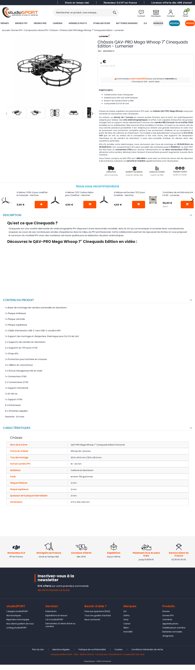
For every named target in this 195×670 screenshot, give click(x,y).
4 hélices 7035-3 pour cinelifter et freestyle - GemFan (32, 194)
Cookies (119, 649)
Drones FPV (21, 23)
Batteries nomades (127, 23)
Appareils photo (78, 23)
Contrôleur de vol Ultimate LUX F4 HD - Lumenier (178, 194)
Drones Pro (40, 23)
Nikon (126, 628)
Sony (125, 619)
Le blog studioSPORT (16, 628)
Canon (126, 624)
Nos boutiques (13, 615)
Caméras (57, 23)
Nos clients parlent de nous (20, 624)
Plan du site (38, 649)
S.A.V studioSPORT (54, 619)
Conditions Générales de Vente (147, 649)
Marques (158, 23)
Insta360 (128, 632)
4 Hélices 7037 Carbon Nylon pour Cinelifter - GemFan (79, 194)
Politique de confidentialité (92, 649)
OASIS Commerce (103, 662)
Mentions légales (61, 649)
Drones (4, 23)
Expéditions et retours (56, 615)
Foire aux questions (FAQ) (97, 611)
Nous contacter (92, 619)
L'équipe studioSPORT (17, 611)
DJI (145, 23)
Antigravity (168, 636)
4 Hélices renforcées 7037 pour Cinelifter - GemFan (129, 194)
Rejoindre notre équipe (17, 619)
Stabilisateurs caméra (173, 628)
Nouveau (174, 23)
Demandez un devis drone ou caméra (60, 625)
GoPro (126, 615)
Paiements (51, 611)
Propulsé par (89, 662)
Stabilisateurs (101, 23)
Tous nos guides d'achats (97, 615)
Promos (190, 23)
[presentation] (6, 113)
